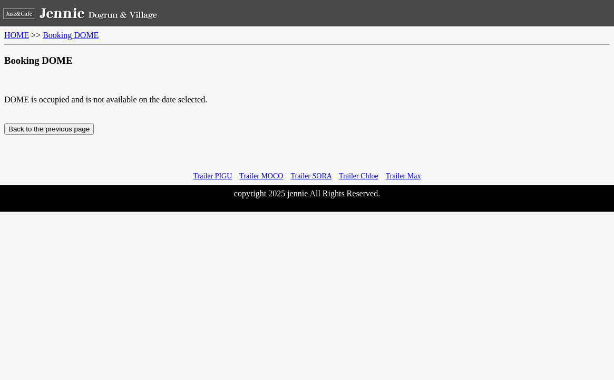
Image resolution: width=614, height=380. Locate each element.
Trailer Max (403, 176)
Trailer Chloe (358, 176)
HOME (16, 35)
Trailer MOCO (261, 176)
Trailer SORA (311, 176)
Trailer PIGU (212, 176)
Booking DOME (71, 35)
